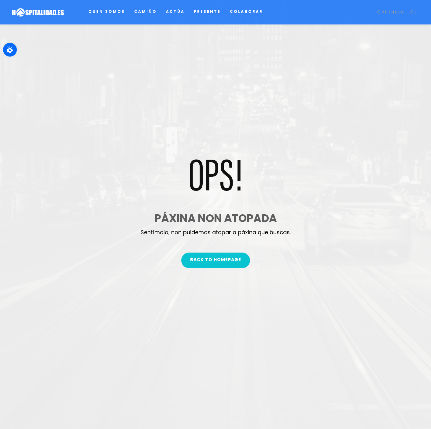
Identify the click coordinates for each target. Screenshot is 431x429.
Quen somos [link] (106, 11)
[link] (10, 50)
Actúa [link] (175, 11)
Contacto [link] (391, 12)
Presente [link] (207, 11)
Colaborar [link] (246, 11)
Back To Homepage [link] (215, 260)
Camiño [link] (145, 11)
